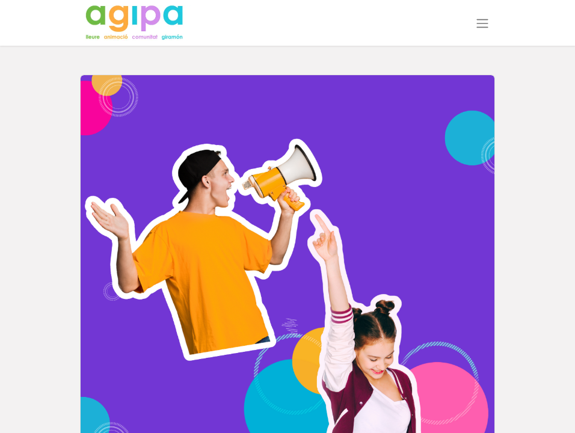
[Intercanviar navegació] (482, 23)
